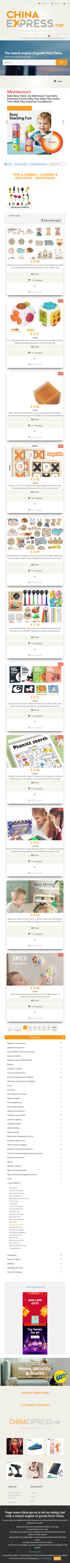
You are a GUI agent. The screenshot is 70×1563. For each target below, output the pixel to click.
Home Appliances (14, 1102)
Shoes (9, 1162)
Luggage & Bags (14, 1124)
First (9, 1027)
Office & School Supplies (17, 1145)
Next (54, 1027)
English (26, 36)
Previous (18, 1027)
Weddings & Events (15, 1268)
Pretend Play (13, 1238)
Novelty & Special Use (16, 1141)
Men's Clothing (13, 1128)
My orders (12, 1502)
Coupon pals (13, 1510)
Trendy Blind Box (15, 1248)
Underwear (11, 1255)
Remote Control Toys (16, 1240)
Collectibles (13, 1204)
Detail (35, 274)
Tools (9, 1179)
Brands (10, 1064)
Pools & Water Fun (15, 1235)
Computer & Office (14, 1069)
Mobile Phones (36, 1509)
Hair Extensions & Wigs (16, 1094)
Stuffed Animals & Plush (17, 1246)
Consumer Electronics (16, 1073)
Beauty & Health (14, 1056)
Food (9, 1086)
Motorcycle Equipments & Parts (20, 1136)
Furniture (11, 1090)
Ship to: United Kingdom (52, 36)
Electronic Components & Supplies (21, 1081)
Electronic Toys (14, 1212)
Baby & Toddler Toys (16, 1196)
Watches (10, 1264)
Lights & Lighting (14, 1119)
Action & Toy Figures (16, 1191)
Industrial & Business (16, 1111)
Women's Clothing (14, 1272)
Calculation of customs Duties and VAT (14, 1495)
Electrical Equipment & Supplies (20, 1077)
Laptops (33, 1505)
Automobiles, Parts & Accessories (21, 1052)
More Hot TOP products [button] (19, 108)
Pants (32, 1497)
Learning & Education (38, 164)
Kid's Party (13, 1222)
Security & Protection (16, 1158)
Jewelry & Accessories (16, 1115)
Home (8, 164)
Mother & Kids (13, 1132)
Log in (66, 3)
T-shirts (33, 1493)
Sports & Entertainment (16, 1170)
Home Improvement (15, 1107)
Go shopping (35, 280)
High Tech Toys (14, 1217)
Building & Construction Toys (19, 1198)
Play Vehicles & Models (17, 1233)
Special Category (14, 1166)
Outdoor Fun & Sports (16, 1230)
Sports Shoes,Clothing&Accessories (22, 1175)
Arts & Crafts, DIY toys (16, 1193)
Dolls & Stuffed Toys (16, 1209)
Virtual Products (14, 1259)
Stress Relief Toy (14, 1243)
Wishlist (43, 3)
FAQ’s (10, 1506)
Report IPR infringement (35, 1537)
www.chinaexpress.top (35, 1287)
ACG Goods (13, 1188)
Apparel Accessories (15, 1048)
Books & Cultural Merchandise (19, 1060)
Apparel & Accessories (16, 1043)
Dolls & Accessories (16, 1206)
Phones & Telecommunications (20, 1149)
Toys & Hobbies (21, 164)
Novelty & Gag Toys (16, 1227)
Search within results (50, 221)
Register (55, 3)
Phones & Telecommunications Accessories (25, 1153)
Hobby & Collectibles (16, 1219)
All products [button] (35, 1037)
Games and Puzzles (16, 1214)
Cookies (33, 1528)
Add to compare (35, 292)
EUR (36, 36)
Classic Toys (13, 1201)
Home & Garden (13, 1098)
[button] (63, 122)
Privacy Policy (36, 1532)
